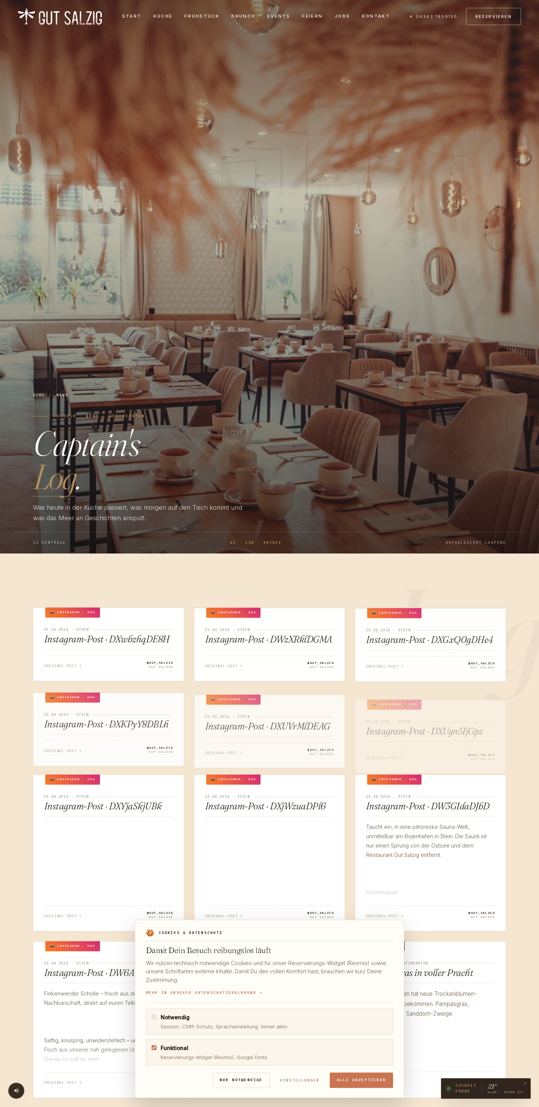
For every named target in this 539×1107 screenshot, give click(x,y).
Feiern (312, 16)
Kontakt (376, 16)
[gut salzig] (60, 17)
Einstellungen (300, 1080)
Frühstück (202, 16)
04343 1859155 (436, 16)
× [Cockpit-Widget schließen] (525, 1085)
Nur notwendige (242, 1079)
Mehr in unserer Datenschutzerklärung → (204, 992)
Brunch (243, 16)
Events (278, 16)
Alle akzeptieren (361, 1079)
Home (39, 394)
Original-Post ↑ (63, 669)
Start (132, 16)
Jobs (342, 16)
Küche (163, 16)
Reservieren (493, 16)
